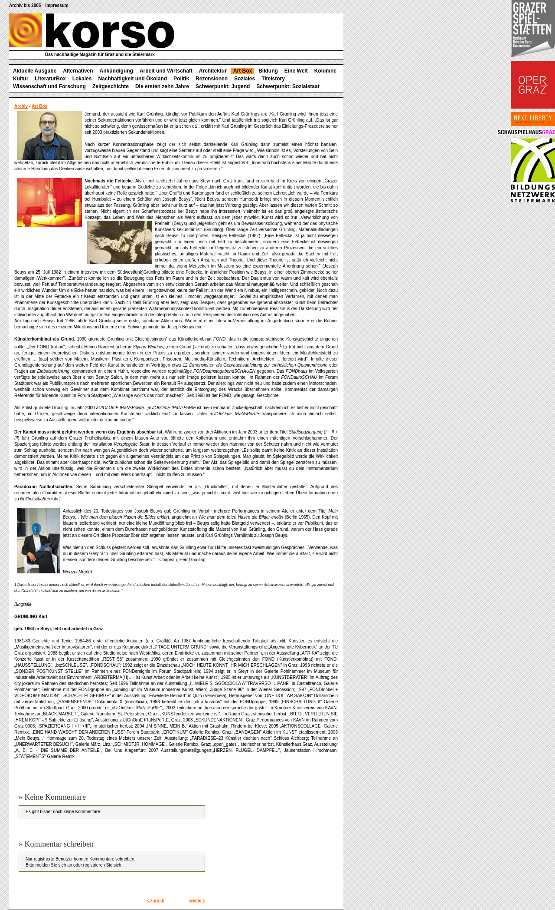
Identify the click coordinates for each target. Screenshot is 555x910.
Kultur (20, 79)
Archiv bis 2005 (25, 5)
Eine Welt (296, 71)
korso (91, 30)
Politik (181, 79)
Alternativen (78, 71)
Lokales (82, 79)
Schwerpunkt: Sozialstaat (287, 86)
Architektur (213, 71)
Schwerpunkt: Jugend (223, 86)
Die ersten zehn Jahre (162, 86)
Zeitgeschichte (110, 86)
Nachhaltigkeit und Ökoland (132, 79)
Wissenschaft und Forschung (49, 86)
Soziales (244, 79)
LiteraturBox (50, 79)
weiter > (197, 900)
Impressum (56, 5)
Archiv (21, 106)
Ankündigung (116, 71)
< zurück (155, 900)
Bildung (268, 71)
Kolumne (325, 71)
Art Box (242, 71)
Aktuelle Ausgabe (34, 71)
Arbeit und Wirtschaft (166, 71)
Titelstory (273, 79)
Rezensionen (212, 79)
